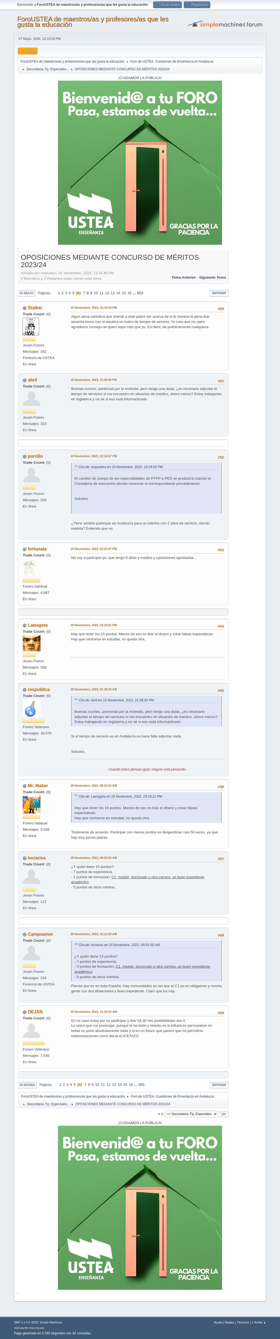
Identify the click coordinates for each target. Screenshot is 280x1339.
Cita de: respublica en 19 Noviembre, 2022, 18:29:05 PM (120, 467)
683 (140, 293)
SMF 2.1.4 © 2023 (26, 1322)
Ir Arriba (27, 1085)
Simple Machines (51, 1322)
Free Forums (36, 1327)
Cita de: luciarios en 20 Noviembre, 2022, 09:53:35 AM (119, 945)
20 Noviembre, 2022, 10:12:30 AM (94, 934)
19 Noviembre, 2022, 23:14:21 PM (94, 625)
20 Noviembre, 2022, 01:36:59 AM (94, 689)
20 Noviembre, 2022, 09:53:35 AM (94, 857)
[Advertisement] (245, 334)
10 (96, 293)
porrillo (35, 456)
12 (107, 293)
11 (102, 293)
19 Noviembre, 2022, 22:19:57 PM (94, 456)
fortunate (37, 549)
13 (113, 293)
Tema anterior (184, 277)
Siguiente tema (212, 277)
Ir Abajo (26, 293)
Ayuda (218, 1322)
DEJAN (35, 1012)
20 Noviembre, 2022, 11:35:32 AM (94, 1011)
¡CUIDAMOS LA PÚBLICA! (140, 78)
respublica (39, 689)
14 (118, 293)
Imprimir (219, 293)
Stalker (35, 307)
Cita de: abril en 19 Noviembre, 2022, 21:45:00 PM (116, 700)
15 (124, 293)
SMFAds (19, 1327)
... (135, 293)
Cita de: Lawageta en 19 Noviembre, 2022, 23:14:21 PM (120, 796)
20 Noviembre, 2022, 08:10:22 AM (94, 785)
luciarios (37, 858)
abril (32, 380)
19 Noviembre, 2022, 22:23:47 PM (94, 548)
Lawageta (38, 625)
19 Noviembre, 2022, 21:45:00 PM (94, 379)
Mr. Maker (38, 785)
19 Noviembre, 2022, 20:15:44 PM (94, 307)
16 (129, 293)
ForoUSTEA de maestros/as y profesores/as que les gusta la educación (92, 21)
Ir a (160, 1114)
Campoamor (40, 934)
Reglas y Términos (237, 1322)
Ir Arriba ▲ (259, 1322)
